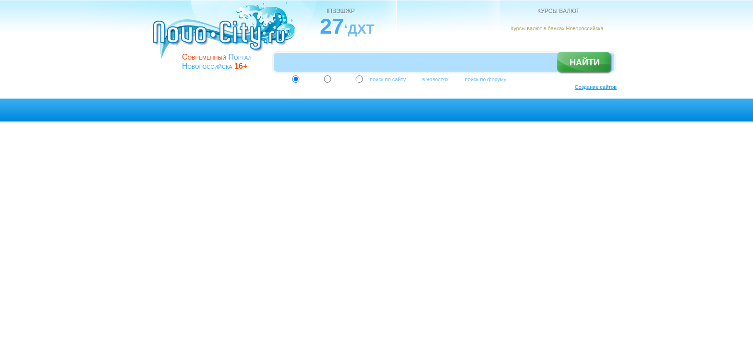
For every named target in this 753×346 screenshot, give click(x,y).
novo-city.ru (227, 37)
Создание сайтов (596, 87)
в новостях (435, 79)
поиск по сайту (388, 79)
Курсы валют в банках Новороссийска (557, 28)
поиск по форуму (485, 79)
